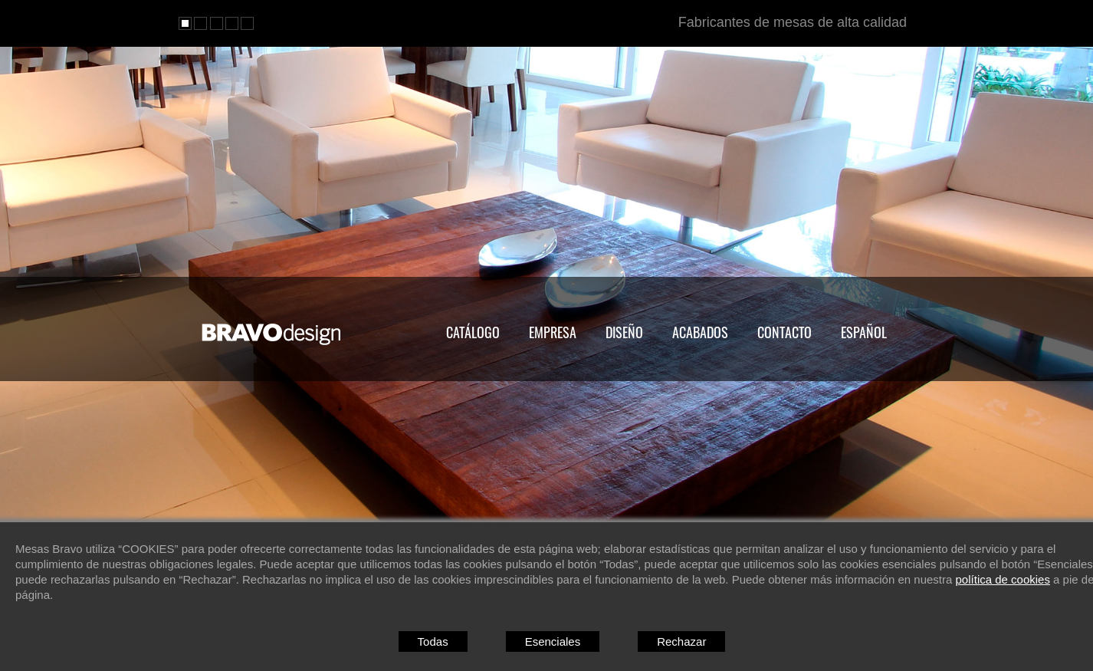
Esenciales (553, 641)
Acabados (700, 332)
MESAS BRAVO (272, 334)
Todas (433, 641)
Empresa (552, 332)
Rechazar (681, 641)
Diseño (624, 332)
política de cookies (1003, 579)
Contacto (784, 332)
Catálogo (473, 332)
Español (864, 332)
